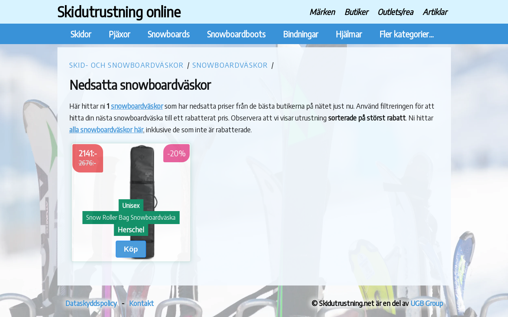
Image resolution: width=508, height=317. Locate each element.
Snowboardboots (236, 34)
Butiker (356, 12)
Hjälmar (349, 34)
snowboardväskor (137, 105)
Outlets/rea (395, 12)
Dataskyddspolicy (91, 303)
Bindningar (300, 34)
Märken (322, 12)
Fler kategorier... (406, 34)
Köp (131, 249)
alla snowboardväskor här (106, 129)
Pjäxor (119, 34)
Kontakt (141, 303)
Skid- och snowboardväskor (126, 64)
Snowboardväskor (230, 64)
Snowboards (169, 34)
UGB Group (426, 303)
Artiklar (435, 12)
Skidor (80, 34)
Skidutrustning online (119, 11)
